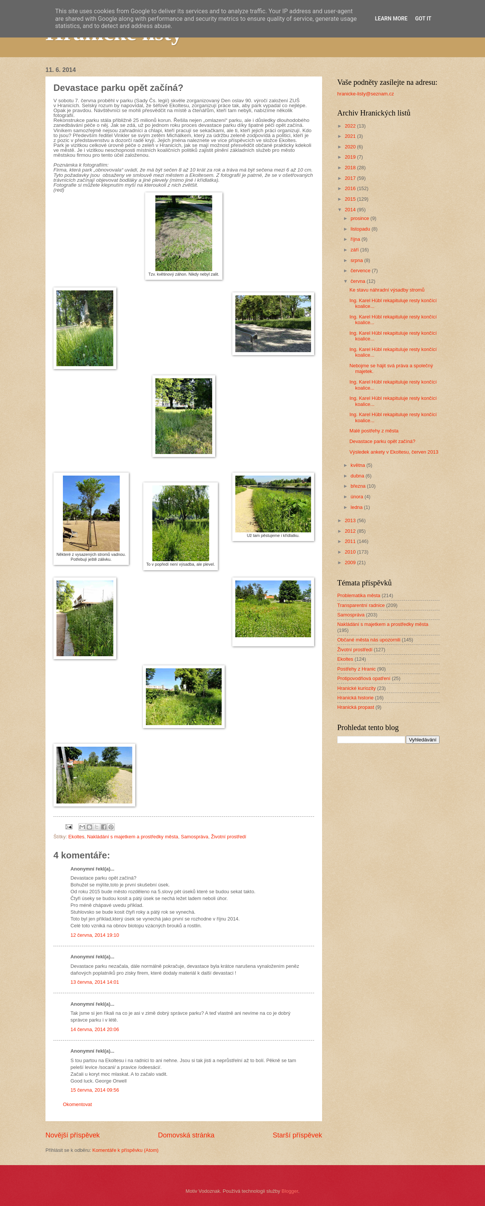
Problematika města (358, 595)
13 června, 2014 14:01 (94, 982)
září (355, 250)
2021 (351, 136)
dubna (357, 476)
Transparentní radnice (361, 605)
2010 (351, 552)
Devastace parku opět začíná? (382, 441)
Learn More (391, 19)
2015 (351, 199)
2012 (351, 531)
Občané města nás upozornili (369, 640)
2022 (351, 126)
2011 (351, 541)
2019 (351, 157)
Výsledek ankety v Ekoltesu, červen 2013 (393, 452)
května (358, 465)
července (361, 270)
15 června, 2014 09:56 (94, 1090)
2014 (351, 209)
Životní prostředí (228, 836)
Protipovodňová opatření (363, 678)
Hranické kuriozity (356, 688)
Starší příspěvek (297, 1135)
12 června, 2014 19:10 (94, 935)
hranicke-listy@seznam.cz (365, 94)
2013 (351, 520)
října (355, 239)
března (358, 486)
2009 (351, 562)
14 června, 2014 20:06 (94, 1029)
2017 (351, 178)
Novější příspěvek (72, 1135)
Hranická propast (355, 707)
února (357, 496)
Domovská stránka (186, 1135)
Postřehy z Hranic (356, 669)
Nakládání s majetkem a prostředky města (132, 836)
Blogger (290, 1191)
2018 (351, 167)
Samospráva (194, 836)
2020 (351, 147)
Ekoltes (76, 836)
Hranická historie (355, 698)
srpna (357, 260)
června (358, 281)
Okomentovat (77, 1104)
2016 (351, 188)
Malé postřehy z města (374, 431)
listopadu (360, 229)
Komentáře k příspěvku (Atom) (125, 1150)
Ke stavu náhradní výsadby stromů (386, 290)
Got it (423, 19)
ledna (357, 507)
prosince (360, 218)
